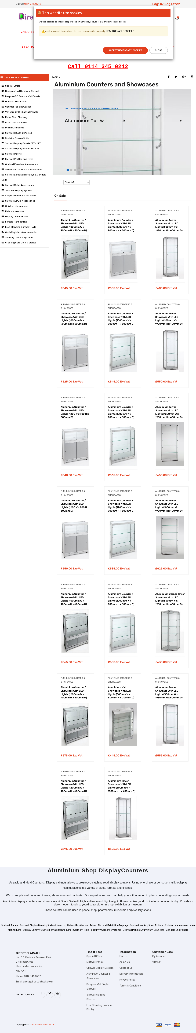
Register (172, 4)
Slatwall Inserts (12, 153)
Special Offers (11, 86)
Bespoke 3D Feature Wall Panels (21, 96)
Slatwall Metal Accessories (18, 185)
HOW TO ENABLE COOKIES (120, 31)
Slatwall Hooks (138, 925)
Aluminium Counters (152, 929)
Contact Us (125, 967)
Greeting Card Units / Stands (19, 242)
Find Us (123, 956)
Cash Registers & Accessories (20, 232)
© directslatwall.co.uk (43, 1024)
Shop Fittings (156, 925)
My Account (159, 956)
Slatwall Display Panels (33, 925)
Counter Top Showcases (16, 106)
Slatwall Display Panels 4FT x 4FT (21, 148)
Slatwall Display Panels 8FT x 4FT (21, 143)
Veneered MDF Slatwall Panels (20, 112)
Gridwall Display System (100, 967)
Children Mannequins (15, 206)
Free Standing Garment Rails (19, 227)
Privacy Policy (127, 979)
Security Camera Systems (17, 237)
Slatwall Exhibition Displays (113, 925)
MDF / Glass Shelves (14, 122)
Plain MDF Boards (13, 127)
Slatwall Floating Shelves (17, 133)
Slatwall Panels (9, 925)
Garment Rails (81, 929)
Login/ (158, 4)
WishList (157, 962)
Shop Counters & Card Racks (19, 195)
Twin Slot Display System (17, 190)
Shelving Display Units (15, 138)
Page (56, 77)
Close (158, 50)
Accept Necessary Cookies (125, 50)
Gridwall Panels (131, 929)
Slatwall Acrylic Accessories (18, 201)
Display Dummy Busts (15, 216)
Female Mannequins (14, 221)
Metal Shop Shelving (14, 117)
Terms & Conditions (130, 985)
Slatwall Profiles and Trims (17, 159)
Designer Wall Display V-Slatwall (20, 91)
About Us (124, 962)
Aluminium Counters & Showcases (22, 169)
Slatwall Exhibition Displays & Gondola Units (24, 177)
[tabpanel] (75, 252)
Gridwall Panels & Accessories (20, 164)
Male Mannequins (13, 211)
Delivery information (131, 973)
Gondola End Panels (14, 101)
